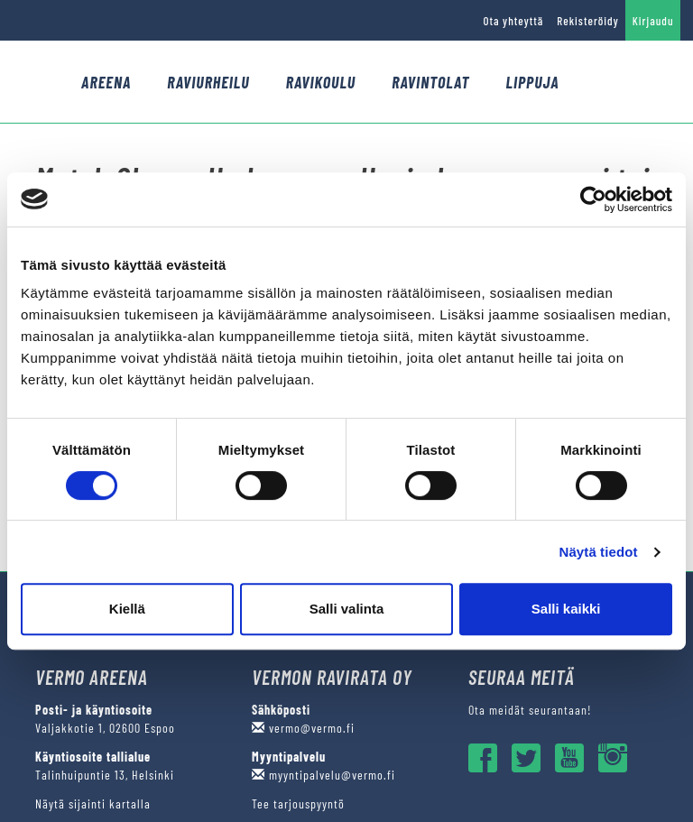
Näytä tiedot (598, 551)
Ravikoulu (321, 82)
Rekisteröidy (587, 21)
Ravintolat (430, 82)
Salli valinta (347, 608)
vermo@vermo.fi (303, 727)
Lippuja (532, 82)
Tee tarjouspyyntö (298, 803)
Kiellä (127, 608)
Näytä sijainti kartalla (93, 803)
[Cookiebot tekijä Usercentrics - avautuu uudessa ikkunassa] (593, 199)
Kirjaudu (653, 21)
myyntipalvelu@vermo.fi (323, 774)
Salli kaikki (566, 608)
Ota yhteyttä (513, 21)
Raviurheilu (208, 82)
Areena (106, 82)
